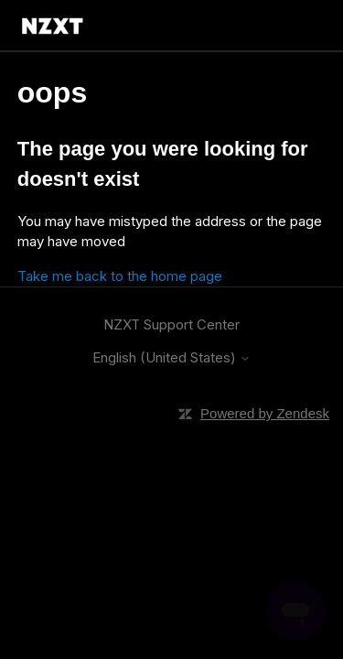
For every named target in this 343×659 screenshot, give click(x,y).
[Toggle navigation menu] (295, 25)
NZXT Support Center (171, 324)
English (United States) (171, 357)
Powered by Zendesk (264, 413)
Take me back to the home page (119, 276)
